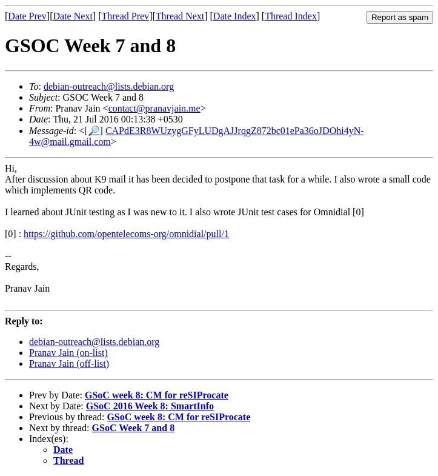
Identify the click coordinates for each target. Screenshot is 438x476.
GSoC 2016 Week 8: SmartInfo (150, 406)
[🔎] (93, 131)
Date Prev (27, 16)
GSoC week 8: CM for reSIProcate (156, 395)
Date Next (73, 16)
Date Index (234, 16)
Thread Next (180, 16)
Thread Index (291, 16)
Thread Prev (125, 16)
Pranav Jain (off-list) (69, 363)
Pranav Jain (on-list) (68, 352)
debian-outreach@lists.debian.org (109, 86)
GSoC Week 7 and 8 (133, 428)
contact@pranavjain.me (154, 108)
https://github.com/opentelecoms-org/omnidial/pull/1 (126, 234)
